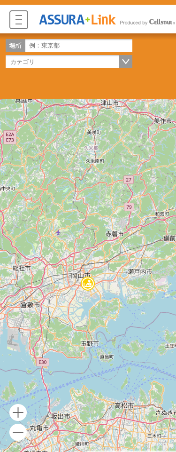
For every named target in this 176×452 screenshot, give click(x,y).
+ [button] (18, 412)
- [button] (18, 432)
